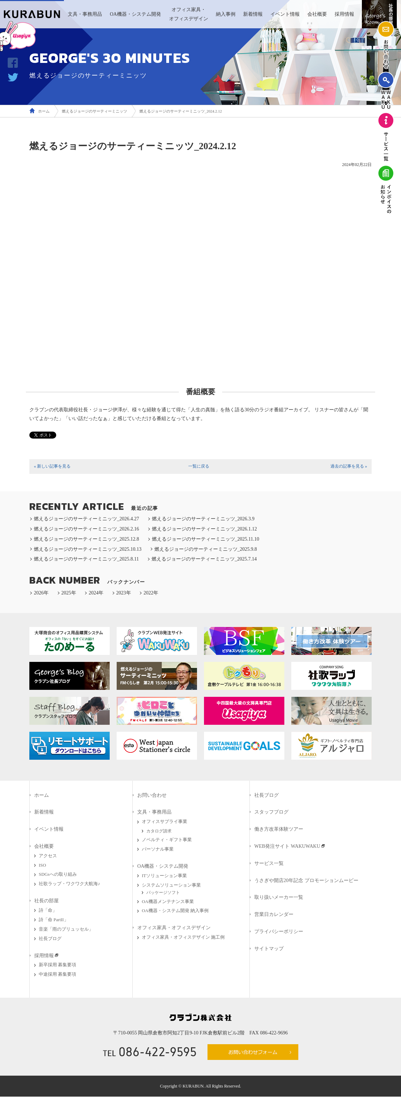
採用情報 (344, 14)
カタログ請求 (159, 831)
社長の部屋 (46, 900)
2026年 (41, 592)
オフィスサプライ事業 (164, 821)
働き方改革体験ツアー (278, 829)
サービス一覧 (269, 863)
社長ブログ (50, 938)
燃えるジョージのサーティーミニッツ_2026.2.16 (86, 529)
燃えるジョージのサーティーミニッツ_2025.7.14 (204, 559)
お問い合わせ (152, 795)
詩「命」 (48, 910)
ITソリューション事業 (164, 875)
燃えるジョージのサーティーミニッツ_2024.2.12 (180, 111)
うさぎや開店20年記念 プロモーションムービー (306, 880)
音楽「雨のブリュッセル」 (66, 929)
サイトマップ (269, 948)
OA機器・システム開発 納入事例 (175, 910)
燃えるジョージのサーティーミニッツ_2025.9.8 (205, 549)
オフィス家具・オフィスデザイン (188, 14)
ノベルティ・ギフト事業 (167, 839)
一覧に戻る (198, 466)
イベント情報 (285, 14)
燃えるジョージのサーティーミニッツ (94, 111)
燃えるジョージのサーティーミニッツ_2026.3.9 (203, 518)
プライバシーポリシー (278, 931)
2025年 (68, 592)
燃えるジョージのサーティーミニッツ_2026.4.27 (86, 518)
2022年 (151, 592)
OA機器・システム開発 (135, 14)
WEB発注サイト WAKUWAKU (287, 846)
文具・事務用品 (85, 14)
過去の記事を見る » (348, 466)
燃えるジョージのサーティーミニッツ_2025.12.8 (86, 539)
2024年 (96, 592)
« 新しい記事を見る (52, 466)
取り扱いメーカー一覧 (278, 897)
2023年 (123, 592)
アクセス (48, 855)
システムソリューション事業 (171, 885)
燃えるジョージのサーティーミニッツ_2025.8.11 (86, 559)
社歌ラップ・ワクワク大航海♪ (69, 883)
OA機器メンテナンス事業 (168, 901)
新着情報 (253, 14)
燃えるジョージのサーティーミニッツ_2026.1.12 (204, 529)
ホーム (44, 111)
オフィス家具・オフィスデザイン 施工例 (183, 937)
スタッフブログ (271, 812)
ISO (42, 865)
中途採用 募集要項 (57, 974)
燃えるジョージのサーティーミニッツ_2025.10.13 (87, 549)
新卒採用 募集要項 (57, 964)
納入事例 (225, 14)
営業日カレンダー (273, 914)
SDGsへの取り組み (58, 874)
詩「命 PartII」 (53, 919)
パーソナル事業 (158, 849)
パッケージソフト (163, 892)
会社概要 (317, 14)
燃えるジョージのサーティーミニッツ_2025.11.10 (205, 539)
